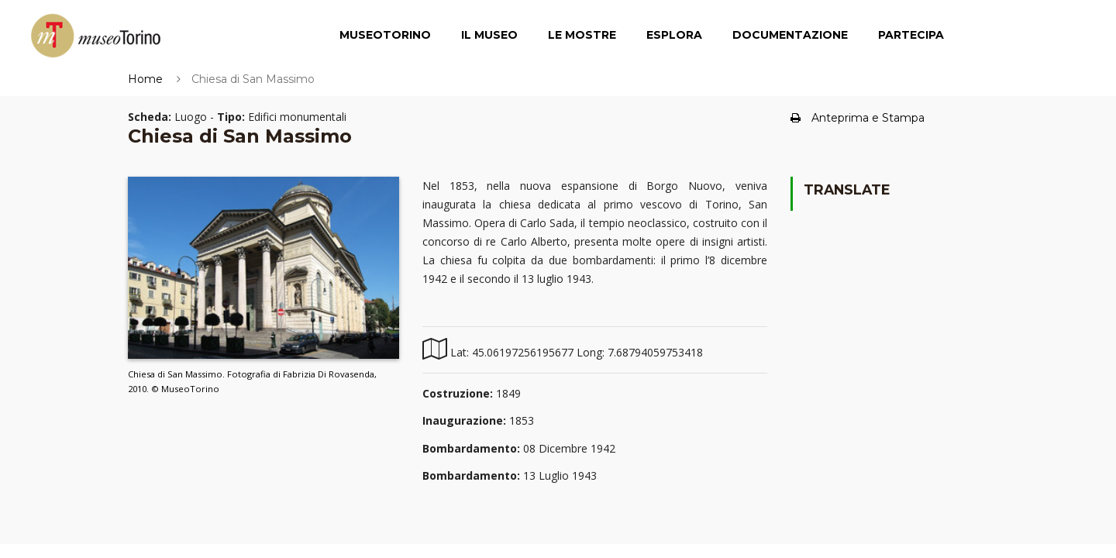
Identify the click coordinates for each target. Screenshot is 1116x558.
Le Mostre (582, 35)
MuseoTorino (385, 35)
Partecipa (911, 35)
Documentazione (790, 35)
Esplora (674, 35)
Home (145, 79)
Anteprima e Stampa (857, 118)
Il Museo (489, 35)
